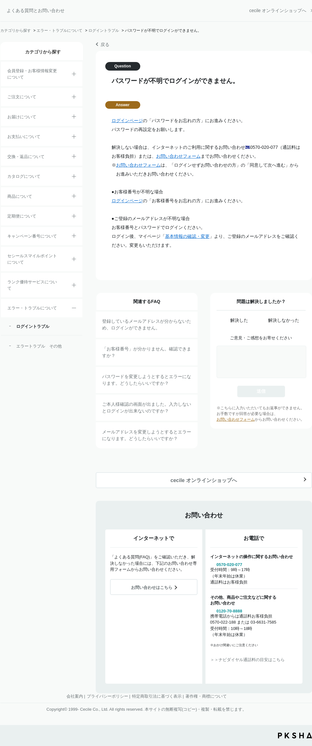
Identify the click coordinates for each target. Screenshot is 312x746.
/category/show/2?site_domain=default (74, 98)
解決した (239, 320)
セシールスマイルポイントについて (32, 259)
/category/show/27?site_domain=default (74, 237)
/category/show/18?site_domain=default (74, 138)
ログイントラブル (103, 30)
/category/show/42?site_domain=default (74, 260)
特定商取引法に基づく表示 (157, 696)
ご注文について (21, 96)
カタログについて (23, 176)
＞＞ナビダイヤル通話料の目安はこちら (247, 659)
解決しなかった (283, 320)
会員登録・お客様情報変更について (32, 73)
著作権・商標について (206, 696)
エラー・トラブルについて (59, 30)
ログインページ (127, 120)
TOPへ (302, 705)
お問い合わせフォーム (178, 156)
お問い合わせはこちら (151, 587)
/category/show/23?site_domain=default (74, 309)
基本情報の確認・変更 (187, 236)
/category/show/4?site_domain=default (74, 197)
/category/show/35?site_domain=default (74, 177)
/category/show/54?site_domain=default (74, 286)
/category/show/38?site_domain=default (74, 217)
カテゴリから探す (15, 30)
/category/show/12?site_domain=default (74, 157)
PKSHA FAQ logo (295, 735)
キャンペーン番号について (32, 236)
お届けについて (21, 116)
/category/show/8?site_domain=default (74, 117)
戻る (105, 44)
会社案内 (74, 696)
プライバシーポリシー (107, 696)
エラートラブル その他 (39, 346)
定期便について (21, 216)
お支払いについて (23, 136)
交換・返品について (26, 156)
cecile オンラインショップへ (278, 10)
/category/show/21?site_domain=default (74, 75)
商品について (19, 196)
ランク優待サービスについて (32, 285)
